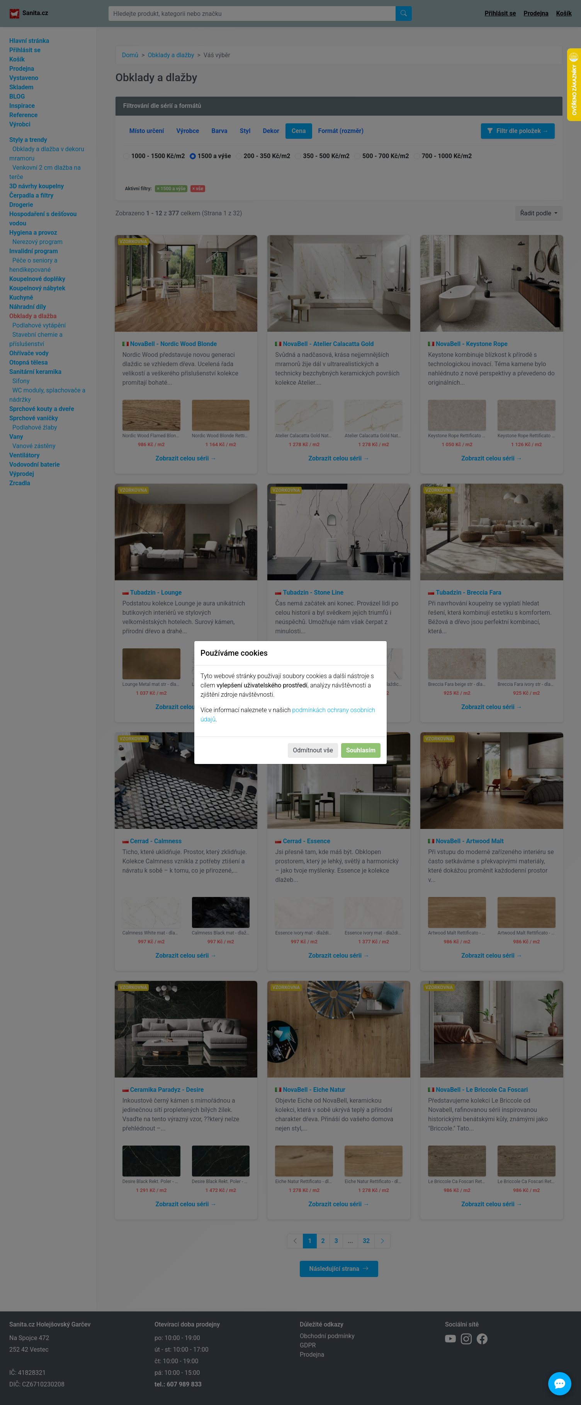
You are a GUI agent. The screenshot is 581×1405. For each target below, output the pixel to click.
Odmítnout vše (313, 750)
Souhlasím (360, 750)
